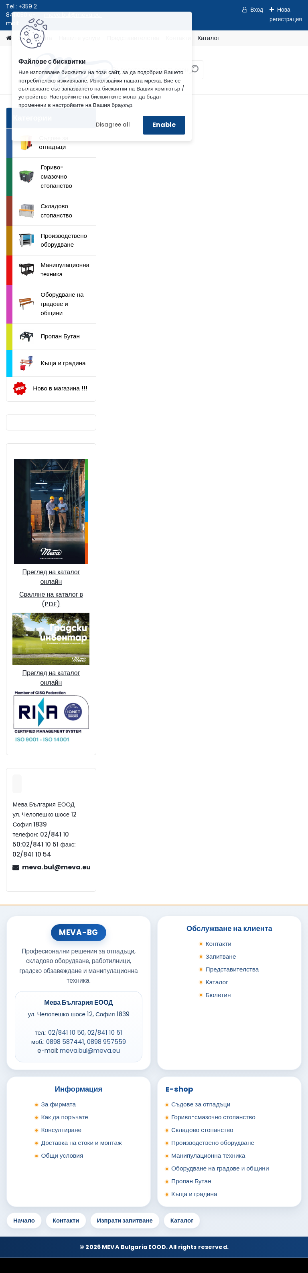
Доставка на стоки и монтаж (81, 1142)
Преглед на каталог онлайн (51, 576)
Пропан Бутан (49, 336)
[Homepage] (9, 38)
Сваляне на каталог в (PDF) (51, 599)
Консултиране (61, 1130)
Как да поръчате (64, 1117)
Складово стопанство (45, 210)
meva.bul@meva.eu (55, 867)
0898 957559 (106, 1042)
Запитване (220, 956)
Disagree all (113, 125)
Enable (164, 124)
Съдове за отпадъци (44, 142)
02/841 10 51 (104, 1032)
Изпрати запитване (125, 1220)
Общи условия (62, 1155)
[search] (194, 72)
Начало (24, 1220)
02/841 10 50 (66, 1032)
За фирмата (58, 1104)
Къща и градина (52, 363)
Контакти (218, 943)
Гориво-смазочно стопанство (45, 176)
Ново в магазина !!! (50, 388)
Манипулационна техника (54, 269)
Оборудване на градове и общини (51, 303)
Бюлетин (218, 995)
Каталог (208, 38)
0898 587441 (65, 1042)
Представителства (232, 969)
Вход (256, 10)
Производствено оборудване (53, 240)
